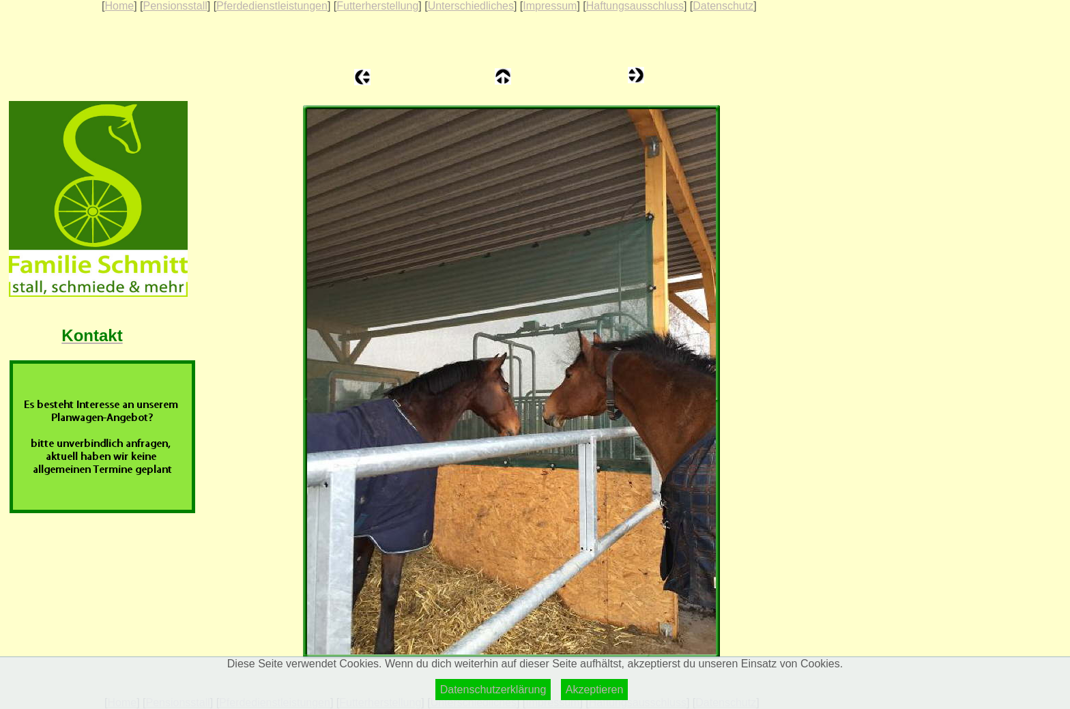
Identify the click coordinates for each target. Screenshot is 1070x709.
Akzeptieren (595, 689)
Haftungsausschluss (635, 6)
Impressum (550, 6)
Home (119, 6)
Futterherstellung (377, 6)
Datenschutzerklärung (493, 689)
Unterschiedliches (471, 6)
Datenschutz (723, 6)
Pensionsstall (175, 6)
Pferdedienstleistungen (272, 6)
